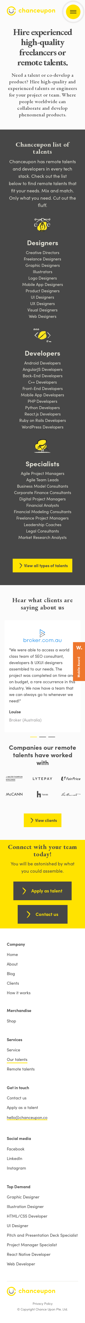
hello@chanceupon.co (27, 1117)
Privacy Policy (43, 1303)
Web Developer (21, 1264)
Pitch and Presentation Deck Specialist (42, 1235)
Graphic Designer (23, 1197)
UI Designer (17, 1226)
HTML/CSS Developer (27, 1216)
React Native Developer (29, 1254)
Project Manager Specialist (32, 1245)
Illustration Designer (25, 1206)
